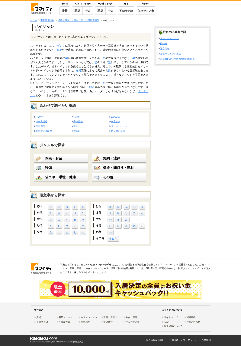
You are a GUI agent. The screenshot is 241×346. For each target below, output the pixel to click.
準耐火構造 (41, 121)
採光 (60, 49)
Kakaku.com (45, 342)
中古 (88, 10)
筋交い (76, 117)
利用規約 (191, 317)
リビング (59, 45)
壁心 (75, 126)
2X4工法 (115, 117)
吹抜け (76, 131)
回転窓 (163, 43)
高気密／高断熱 (44, 131)
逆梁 (78, 70)
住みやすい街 (146, 10)
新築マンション (67, 317)
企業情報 (206, 340)
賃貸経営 (108, 322)
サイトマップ (171, 317)
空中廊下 (40, 126)
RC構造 (40, 117)
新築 (77, 10)
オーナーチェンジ (169, 38)
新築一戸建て (110, 317)
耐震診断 (115, 121)
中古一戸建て (133, 317)
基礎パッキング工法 (170, 53)
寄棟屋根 (78, 121)
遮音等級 (164, 48)
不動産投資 (64, 322)
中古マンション (89, 317)
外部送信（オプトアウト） (183, 340)
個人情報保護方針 (155, 340)
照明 (92, 87)
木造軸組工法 (118, 131)
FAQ (166, 322)
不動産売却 (126, 10)
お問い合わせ (193, 322)
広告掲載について (173, 326)
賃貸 (65, 10)
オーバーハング (119, 126)
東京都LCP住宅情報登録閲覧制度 (177, 58)
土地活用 (85, 322)
